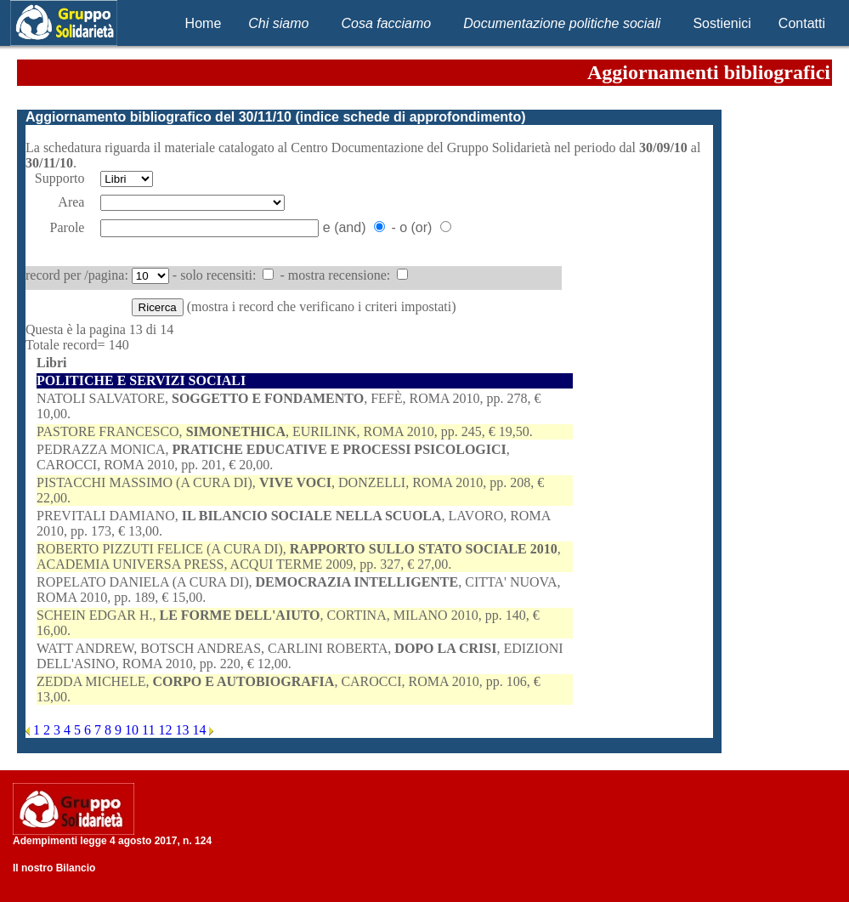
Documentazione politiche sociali (561, 23)
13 (183, 730)
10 (133, 730)
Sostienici (721, 23)
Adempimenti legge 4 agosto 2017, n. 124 (112, 841)
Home (203, 23)
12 (166, 730)
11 (150, 730)
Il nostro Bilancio (54, 868)
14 (200, 730)
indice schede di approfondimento (410, 117)
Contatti (801, 23)
